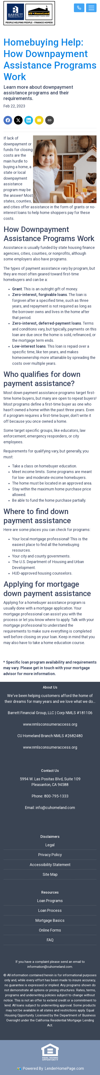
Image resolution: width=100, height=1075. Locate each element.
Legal (50, 845)
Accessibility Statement (50, 865)
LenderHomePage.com (64, 1068)
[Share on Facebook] (7, 120)
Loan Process (50, 910)
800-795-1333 (56, 796)
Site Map (50, 874)
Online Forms (50, 930)
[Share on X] (18, 120)
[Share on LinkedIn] (28, 120)
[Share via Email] (39, 120)
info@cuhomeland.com (55, 807)
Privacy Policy (50, 855)
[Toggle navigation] (91, 7)
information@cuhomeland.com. (50, 967)
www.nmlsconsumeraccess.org (50, 724)
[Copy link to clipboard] (49, 120)
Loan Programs (50, 901)
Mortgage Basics (50, 920)
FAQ (50, 940)
